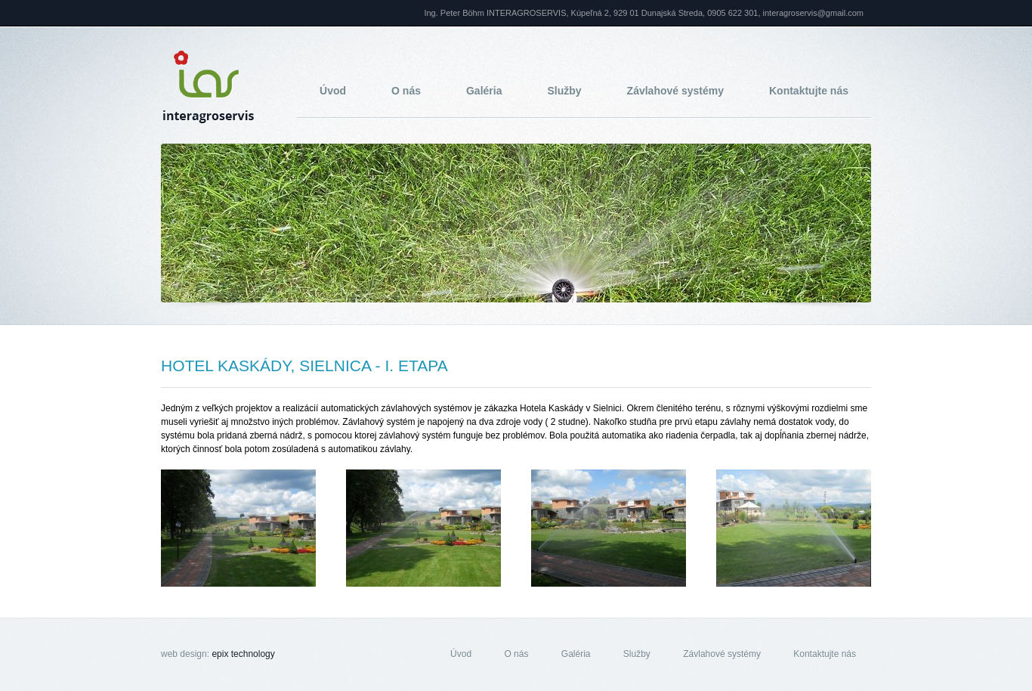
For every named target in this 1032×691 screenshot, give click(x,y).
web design (184, 654)
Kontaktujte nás (808, 91)
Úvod (333, 91)
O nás (406, 91)
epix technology (243, 654)
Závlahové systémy (675, 91)
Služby (564, 91)
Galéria (484, 91)
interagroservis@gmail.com (813, 12)
